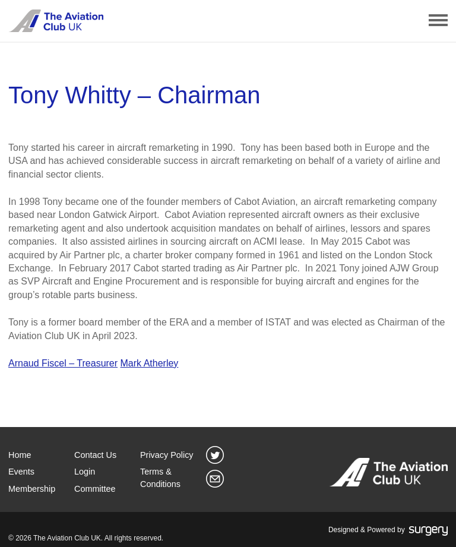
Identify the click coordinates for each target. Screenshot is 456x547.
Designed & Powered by (388, 530)
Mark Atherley (150, 363)
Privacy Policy (167, 455)
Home (19, 455)
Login (84, 471)
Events (21, 471)
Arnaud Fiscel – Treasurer (63, 363)
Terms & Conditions (160, 477)
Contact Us (95, 455)
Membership (31, 489)
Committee (95, 489)
